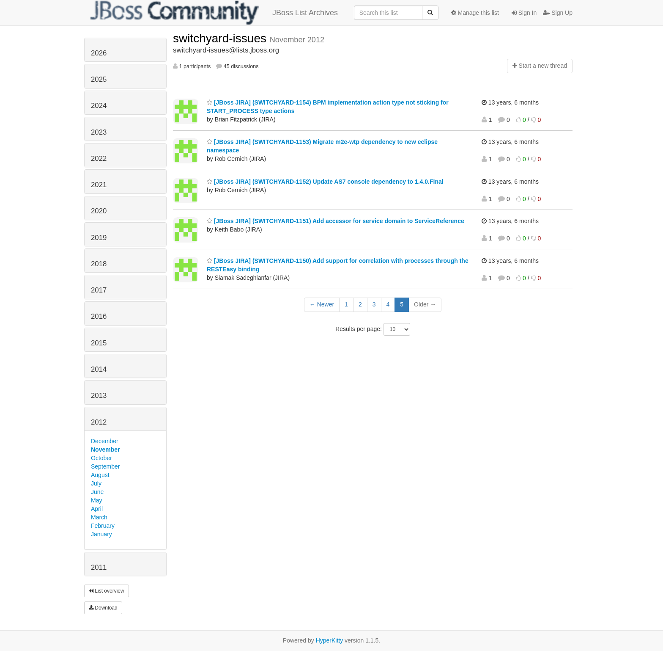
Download (103, 608)
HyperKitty (329, 640)
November (105, 449)
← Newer (322, 304)
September (105, 466)
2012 (99, 422)
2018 (99, 264)
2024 (99, 106)
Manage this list (475, 12)
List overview (106, 591)
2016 (99, 316)
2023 (99, 132)
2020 (99, 211)
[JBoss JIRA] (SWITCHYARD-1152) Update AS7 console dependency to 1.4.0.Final (325, 181)
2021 (99, 185)
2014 (99, 369)
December (104, 441)
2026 (99, 53)
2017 (99, 290)
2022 (99, 158)
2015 (99, 343)
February (103, 525)
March (99, 517)
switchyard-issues (221, 38)
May (96, 500)
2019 (99, 238)
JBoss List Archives (214, 12)
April (97, 508)
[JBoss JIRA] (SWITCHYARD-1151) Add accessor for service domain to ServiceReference (335, 221)
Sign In (524, 12)
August (100, 475)
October (101, 458)
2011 (99, 567)
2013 (99, 396)
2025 (99, 79)
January (101, 534)
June (97, 491)
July (96, 483)
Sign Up (558, 12)
